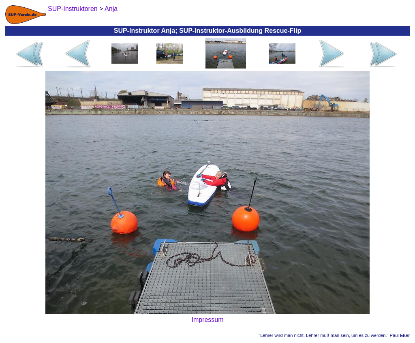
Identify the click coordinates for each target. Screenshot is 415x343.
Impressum (207, 319)
